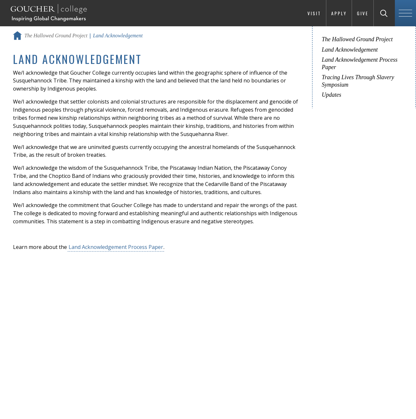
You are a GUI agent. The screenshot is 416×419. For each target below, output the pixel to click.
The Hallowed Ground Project (55, 35)
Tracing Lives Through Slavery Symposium (358, 81)
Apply (339, 13)
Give (363, 13)
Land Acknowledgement (350, 49)
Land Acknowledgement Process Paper (116, 247)
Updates (331, 95)
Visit (314, 13)
